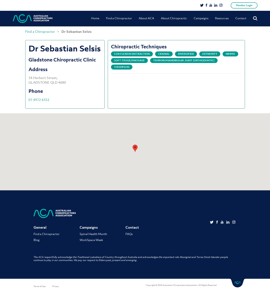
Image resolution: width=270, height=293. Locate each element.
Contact (240, 18)
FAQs (129, 234)
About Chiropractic (174, 18)
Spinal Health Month (93, 234)
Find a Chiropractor (119, 18)
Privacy (55, 286)
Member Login (244, 5)
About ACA (146, 18)
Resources (222, 18)
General (40, 227)
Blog (37, 240)
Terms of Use (40, 286)
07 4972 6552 (39, 100)
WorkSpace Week (91, 240)
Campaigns (201, 18)
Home (95, 18)
